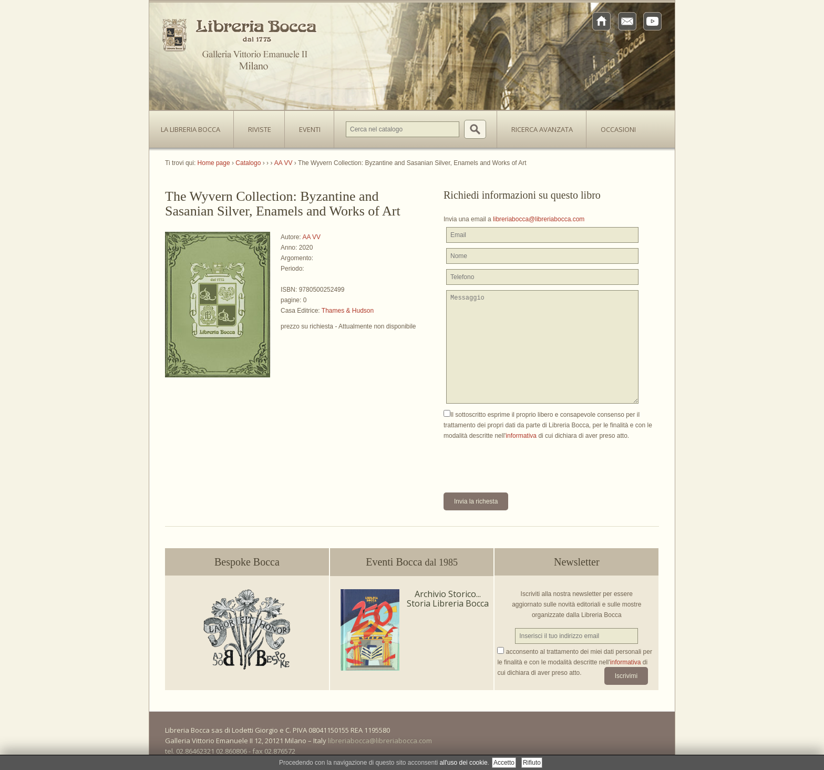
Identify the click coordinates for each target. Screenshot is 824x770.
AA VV (311, 237)
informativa (521, 435)
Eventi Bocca (412, 562)
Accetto (503, 762)
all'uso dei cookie (464, 762)
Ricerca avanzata (542, 129)
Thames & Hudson (348, 310)
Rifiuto (532, 762)
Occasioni (618, 129)
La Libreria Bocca (194, 126)
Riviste (257, 126)
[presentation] (523, 461)
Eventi (310, 129)
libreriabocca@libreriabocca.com (538, 219)
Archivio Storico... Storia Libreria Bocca (448, 598)
